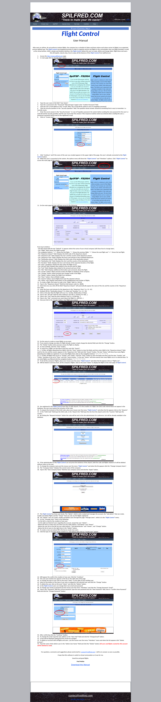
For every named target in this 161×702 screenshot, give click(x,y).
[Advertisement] (80, 7)
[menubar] (64, 24)
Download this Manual (80, 665)
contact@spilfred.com (80, 695)
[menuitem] (35, 24)
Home (35, 24)
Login (128, 19)
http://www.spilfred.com (55, 56)
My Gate (76, 24)
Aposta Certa (66, 24)
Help (94, 24)
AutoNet (86, 24)
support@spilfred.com (88, 652)
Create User (44, 24)
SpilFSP (55, 24)
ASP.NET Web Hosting (77, 699)
